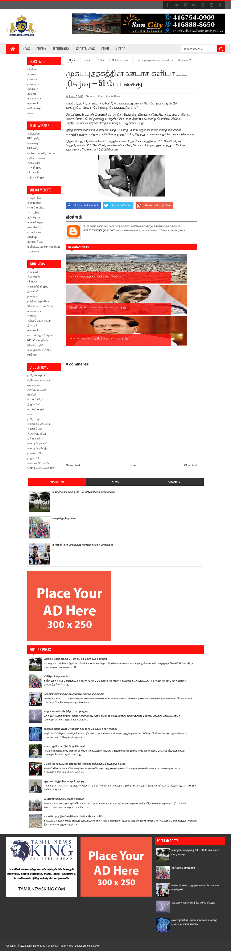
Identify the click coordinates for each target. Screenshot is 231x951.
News (26, 48)
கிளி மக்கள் (34, 202)
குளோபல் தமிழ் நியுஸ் (41, 153)
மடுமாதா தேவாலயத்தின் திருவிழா (65, 798)
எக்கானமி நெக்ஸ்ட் (39, 462)
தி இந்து (32, 315)
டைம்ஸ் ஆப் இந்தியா (40, 335)
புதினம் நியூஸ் (36, 177)
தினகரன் (32, 78)
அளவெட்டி (34, 227)
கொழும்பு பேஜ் (37, 448)
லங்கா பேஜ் (34, 428)
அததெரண (34, 384)
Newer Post (73, 403)
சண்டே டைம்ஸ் (37, 389)
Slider (100, 96)
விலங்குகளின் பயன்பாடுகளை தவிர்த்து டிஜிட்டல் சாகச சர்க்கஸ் (83, 728)
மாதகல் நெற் (35, 222)
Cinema (41, 48)
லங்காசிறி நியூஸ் (37, 286)
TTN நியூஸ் (34, 167)
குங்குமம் (32, 103)
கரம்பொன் (34, 231)
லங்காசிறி (33, 143)
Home (132, 403)
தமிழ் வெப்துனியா (39, 320)
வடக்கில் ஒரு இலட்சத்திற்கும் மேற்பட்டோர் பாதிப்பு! (77, 816)
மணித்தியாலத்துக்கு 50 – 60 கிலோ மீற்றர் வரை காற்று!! (86, 491)
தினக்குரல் (33, 84)
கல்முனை (33, 251)
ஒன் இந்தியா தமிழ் (39, 349)
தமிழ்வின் (33, 133)
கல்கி (30, 113)
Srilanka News (112, 96)
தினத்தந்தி (33, 276)
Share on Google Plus (153, 205)
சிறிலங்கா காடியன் (39, 380)
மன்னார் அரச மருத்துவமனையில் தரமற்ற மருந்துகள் (84, 544)
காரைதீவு (33, 212)
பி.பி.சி (31, 394)
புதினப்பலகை (36, 158)
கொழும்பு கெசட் (37, 443)
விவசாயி (33, 172)
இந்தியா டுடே (36, 345)
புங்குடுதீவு (34, 197)
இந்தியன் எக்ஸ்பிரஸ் (40, 305)
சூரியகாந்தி (34, 108)
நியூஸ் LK (33, 458)
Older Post (190, 403)
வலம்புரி (32, 88)
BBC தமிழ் (33, 138)
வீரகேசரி (32, 69)
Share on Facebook (82, 205)
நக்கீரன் (32, 354)
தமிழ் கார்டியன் (36, 375)
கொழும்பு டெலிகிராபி (41, 467)
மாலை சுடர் (34, 98)
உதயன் (32, 74)
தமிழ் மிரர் (33, 162)
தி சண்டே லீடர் (36, 433)
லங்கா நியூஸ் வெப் (39, 423)
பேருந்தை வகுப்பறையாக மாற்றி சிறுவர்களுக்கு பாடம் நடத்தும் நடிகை (87, 763)
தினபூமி (32, 325)
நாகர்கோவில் (35, 207)
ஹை (30, 414)
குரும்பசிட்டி (35, 241)
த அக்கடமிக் (35, 453)
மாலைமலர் (34, 311)
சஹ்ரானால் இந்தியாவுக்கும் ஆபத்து (66, 781)
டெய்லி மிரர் (35, 399)
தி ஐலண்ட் (34, 404)
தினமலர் (32, 291)
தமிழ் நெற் (33, 419)
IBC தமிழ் (33, 148)
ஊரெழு (32, 236)
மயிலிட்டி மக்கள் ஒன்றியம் (43, 246)
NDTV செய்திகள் (37, 340)
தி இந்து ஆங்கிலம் (38, 301)
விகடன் (32, 281)
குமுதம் (31, 93)
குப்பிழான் (34, 217)
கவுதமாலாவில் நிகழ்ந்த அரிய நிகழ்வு (67, 711)
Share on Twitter (117, 205)
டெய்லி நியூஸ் (36, 409)
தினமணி (32, 271)
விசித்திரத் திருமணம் (65, 518)
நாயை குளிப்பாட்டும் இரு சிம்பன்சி (66, 746)
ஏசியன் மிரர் (35, 438)
